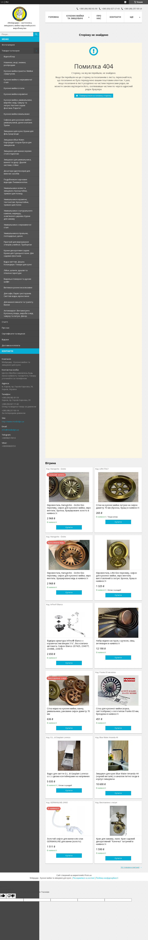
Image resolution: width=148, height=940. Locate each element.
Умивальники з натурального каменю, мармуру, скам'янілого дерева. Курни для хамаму (18, 214)
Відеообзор (9, 56)
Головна (53, 17)
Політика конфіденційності (107, 878)
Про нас (5, 327)
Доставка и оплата (11, 345)
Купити (69, 527)
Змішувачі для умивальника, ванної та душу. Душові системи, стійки (17, 162)
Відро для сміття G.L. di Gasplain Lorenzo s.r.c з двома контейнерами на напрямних (68, 775)
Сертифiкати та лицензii (13, 333)
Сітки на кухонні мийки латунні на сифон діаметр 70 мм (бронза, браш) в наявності (117, 506)
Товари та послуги (10, 50)
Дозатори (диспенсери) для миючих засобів (17, 172)
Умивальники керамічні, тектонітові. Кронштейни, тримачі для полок (16, 202)
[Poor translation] (11, 895)
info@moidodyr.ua (10, 429)
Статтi (5, 322)
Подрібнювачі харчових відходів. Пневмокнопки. (16, 181)
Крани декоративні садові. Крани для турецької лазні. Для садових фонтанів (19, 253)
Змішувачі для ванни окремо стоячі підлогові (18, 152)
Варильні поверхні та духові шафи (17, 280)
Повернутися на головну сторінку (95, 95)
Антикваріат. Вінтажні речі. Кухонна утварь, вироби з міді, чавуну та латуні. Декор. (18, 313)
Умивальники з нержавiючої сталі (17, 226)
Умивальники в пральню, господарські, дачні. (16, 234)
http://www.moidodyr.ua (13, 421)
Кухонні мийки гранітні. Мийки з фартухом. (18, 72)
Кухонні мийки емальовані (16, 114)
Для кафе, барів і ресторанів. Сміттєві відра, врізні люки (17, 294)
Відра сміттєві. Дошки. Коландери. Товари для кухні (18, 263)
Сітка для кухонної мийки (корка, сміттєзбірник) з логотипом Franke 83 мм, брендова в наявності (117, 711)
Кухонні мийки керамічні (15, 94)
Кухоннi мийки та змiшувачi (75, 17)
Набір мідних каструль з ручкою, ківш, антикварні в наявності (115, 642)
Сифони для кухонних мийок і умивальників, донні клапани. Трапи (18, 122)
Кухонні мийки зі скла (14, 88)
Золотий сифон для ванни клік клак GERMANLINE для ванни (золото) (65, 840)
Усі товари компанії (130, 867)
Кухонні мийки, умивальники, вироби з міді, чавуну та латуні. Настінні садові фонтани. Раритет (18, 104)
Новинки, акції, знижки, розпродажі (15, 63)
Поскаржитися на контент (83, 878)
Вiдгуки (5, 339)
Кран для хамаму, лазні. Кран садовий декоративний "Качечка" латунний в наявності (115, 841)
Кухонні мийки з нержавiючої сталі (18, 81)
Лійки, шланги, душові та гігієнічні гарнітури (15, 271)
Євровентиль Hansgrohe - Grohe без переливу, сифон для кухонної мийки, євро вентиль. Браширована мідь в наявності (69, 576)
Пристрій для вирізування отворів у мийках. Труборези (18, 243)
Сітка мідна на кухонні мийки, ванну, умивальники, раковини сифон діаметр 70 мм (68, 711)
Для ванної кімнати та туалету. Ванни (19, 303)
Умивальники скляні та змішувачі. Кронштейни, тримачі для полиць (15, 191)
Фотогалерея (8, 44)
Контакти (115, 17)
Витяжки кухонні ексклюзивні (18, 287)
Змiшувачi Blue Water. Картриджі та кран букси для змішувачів (17, 142)
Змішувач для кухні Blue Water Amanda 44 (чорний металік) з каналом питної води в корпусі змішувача (117, 776)
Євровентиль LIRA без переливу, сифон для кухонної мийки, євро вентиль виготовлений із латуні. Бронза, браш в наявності (116, 577)
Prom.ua (88, 875)
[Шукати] (36, 34)
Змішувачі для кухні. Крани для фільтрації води (18, 132)
